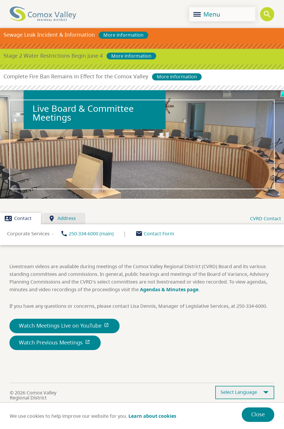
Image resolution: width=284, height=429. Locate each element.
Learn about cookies (152, 416)
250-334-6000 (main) (91, 233)
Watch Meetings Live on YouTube (64, 325)
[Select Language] (244, 392)
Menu (206, 14)
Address (62, 218)
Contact (18, 218)
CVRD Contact (265, 218)
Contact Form (159, 233)
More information (123, 35)
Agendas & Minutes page (169, 289)
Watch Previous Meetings (55, 342)
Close (258, 414)
